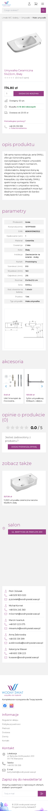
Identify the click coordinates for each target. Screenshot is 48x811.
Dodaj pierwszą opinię (24, 447)
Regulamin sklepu (10, 720)
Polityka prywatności (11, 724)
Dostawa (6, 732)
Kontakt (5, 741)
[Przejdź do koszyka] (36, 4)
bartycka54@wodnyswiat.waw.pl (21, 772)
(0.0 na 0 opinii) (22, 78)
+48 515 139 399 (14, 765)
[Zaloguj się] (29, 4)
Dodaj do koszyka (29, 93)
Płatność (6, 728)
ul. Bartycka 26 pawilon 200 (27, 532)
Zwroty (5, 736)
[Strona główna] (6, 3)
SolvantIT (31, 807)
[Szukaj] (43, 10)
